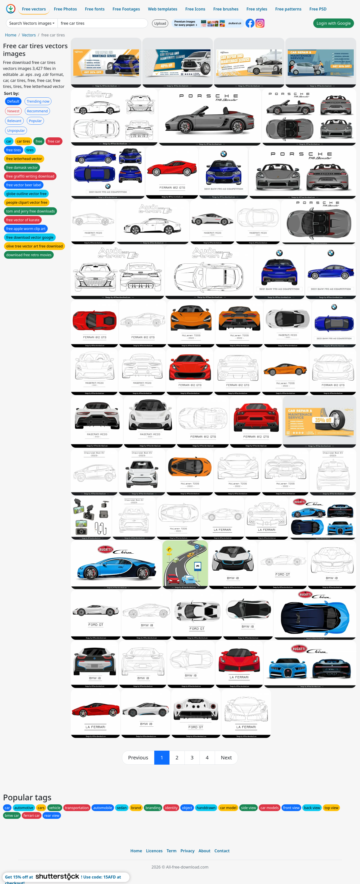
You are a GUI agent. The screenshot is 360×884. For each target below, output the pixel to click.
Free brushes (225, 9)
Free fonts (95, 9)
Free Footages (126, 9)
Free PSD (318, 9)
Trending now (38, 101)
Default (13, 101)
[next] (226, 758)
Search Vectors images (30, 23)
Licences (154, 851)
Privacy (187, 851)
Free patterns (288, 9)
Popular (35, 120)
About (204, 851)
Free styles (256, 9)
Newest (13, 111)
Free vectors (34, 9)
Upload (160, 23)
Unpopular (16, 130)
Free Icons (195, 9)
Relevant (14, 120)
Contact (222, 851)
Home (10, 35)
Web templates (162, 9)
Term (171, 851)
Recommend (37, 111)
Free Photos (65, 9)
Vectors (29, 35)
